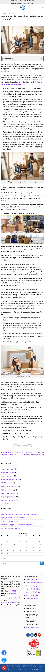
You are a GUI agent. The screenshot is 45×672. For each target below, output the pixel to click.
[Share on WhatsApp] (14, 445)
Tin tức (3, 504)
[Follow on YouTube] (39, 635)
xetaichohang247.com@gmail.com (12, 598)
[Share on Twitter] (20, 445)
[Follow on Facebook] (28, 635)
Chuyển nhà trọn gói (7, 13)
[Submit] (42, 563)
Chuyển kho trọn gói (7, 472)
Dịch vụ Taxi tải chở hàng (9, 486)
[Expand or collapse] (41, 58)
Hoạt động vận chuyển (8, 497)
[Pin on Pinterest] (27, 445)
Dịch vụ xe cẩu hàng (7, 490)
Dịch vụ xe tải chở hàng (8, 493)
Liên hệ (40, 666)
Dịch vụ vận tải (27, 665)
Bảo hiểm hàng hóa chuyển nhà (10, 528)
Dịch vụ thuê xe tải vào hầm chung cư (13, 518)
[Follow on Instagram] (32, 635)
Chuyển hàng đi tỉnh (7, 469)
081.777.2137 (13, 591)
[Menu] (2, 7)
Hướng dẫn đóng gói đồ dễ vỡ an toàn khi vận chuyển (17, 525)
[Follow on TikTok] (35, 635)
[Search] (43, 7)
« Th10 (3, 558)
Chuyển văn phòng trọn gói (9, 479)
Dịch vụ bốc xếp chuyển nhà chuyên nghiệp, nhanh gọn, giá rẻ (20, 514)
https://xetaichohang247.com (10, 602)
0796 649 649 (11, 593)
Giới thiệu (18, 665)
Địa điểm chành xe (7, 483)
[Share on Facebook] (17, 445)
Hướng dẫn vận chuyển (8, 500)
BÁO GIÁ (34, 666)
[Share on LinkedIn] (30, 445)
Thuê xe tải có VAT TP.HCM (9, 521)
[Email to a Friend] (24, 445)
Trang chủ (10, 665)
